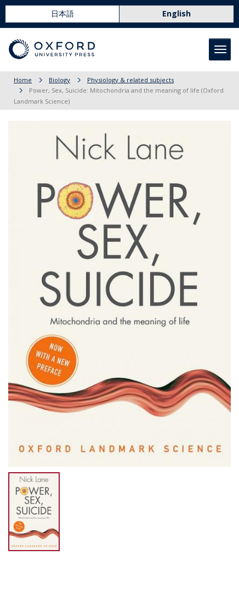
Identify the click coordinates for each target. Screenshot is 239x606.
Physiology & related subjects (130, 80)
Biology (59, 80)
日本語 (62, 13)
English (176, 13)
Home (23, 80)
